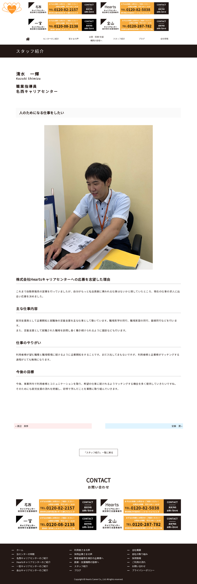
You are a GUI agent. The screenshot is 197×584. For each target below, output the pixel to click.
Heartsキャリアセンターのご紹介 (33, 562)
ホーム (19, 550)
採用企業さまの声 (83, 554)
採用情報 (136, 558)
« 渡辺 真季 (21, 426)
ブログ (77, 570)
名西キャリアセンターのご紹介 (32, 558)
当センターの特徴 (25, 554)
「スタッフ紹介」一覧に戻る (98, 452)
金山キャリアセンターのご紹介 (32, 570)
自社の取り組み (140, 554)
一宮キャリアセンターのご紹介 (32, 566)
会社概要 (136, 550)
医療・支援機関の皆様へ (86, 562)
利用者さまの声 (82, 550)
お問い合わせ (139, 566)
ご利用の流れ (139, 562)
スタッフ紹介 (81, 566)
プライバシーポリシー (143, 570)
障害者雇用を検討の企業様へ (89, 558)
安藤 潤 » (177, 426)
